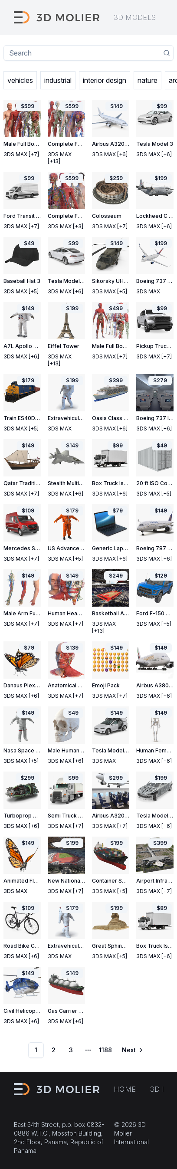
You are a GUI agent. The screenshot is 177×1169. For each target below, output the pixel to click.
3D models (135, 17)
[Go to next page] (132, 1050)
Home (125, 1089)
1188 (105, 1050)
